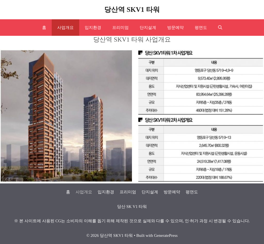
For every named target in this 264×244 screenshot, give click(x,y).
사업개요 (65, 27)
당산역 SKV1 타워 (132, 9)
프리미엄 (120, 27)
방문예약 (175, 27)
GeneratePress (166, 235)
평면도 (201, 27)
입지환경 (93, 27)
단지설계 (148, 27)
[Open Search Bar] (220, 27)
